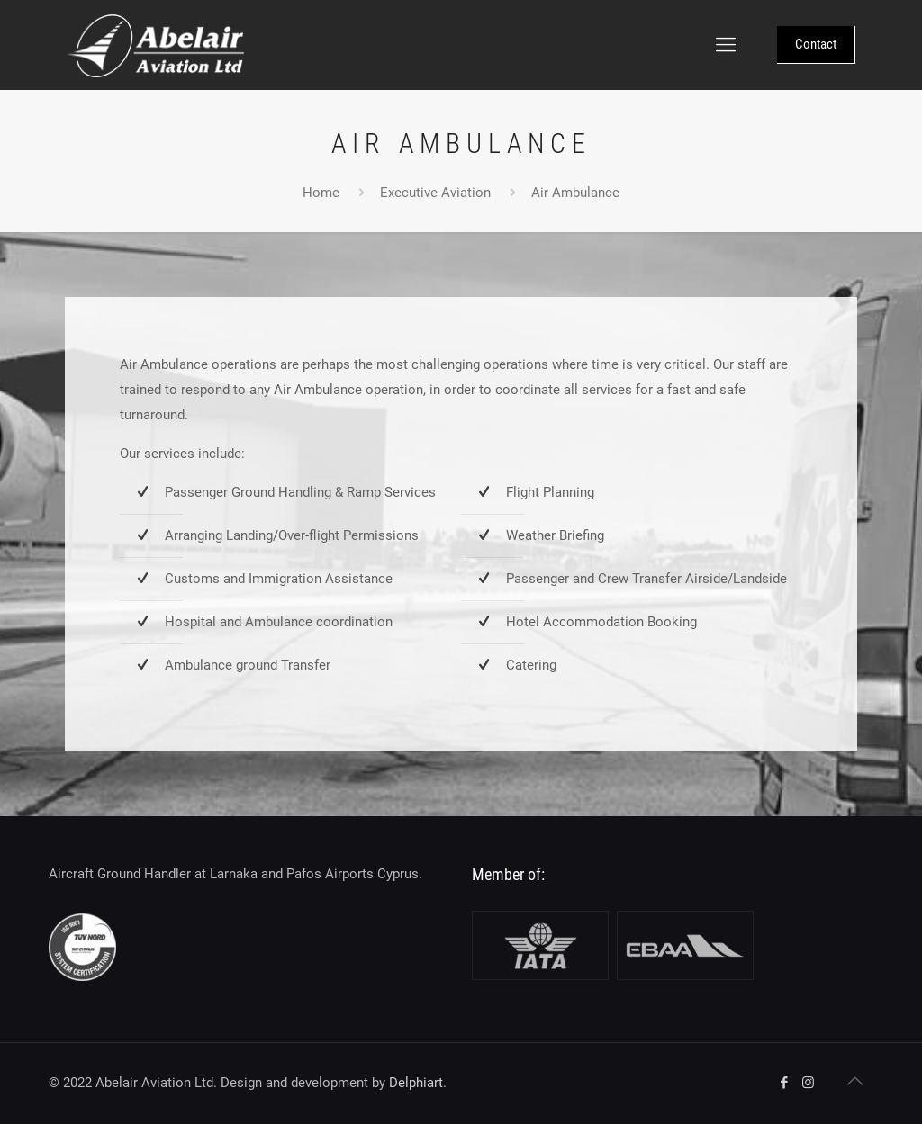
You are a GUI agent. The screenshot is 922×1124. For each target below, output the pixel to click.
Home (321, 192)
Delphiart (416, 1083)
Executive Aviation (435, 192)
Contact (815, 44)
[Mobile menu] (725, 45)
